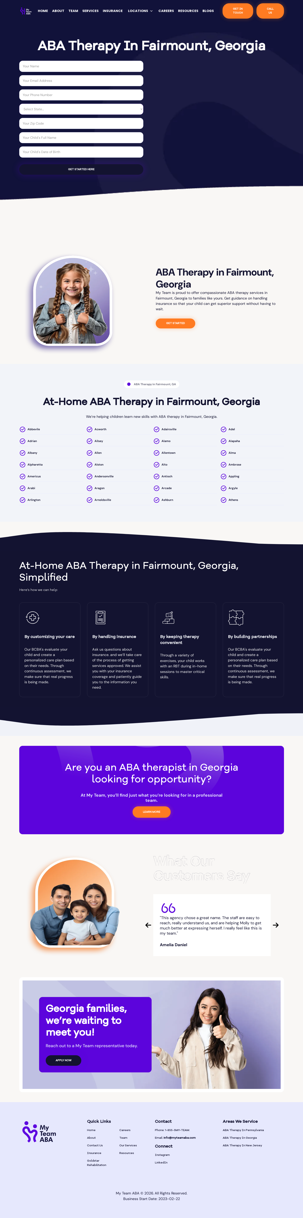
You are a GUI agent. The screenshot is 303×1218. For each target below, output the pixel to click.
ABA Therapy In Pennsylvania (243, 1130)
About (91, 1137)
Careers (125, 1130)
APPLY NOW (63, 1060)
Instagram (162, 1155)
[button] (140, 10)
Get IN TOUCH (238, 11)
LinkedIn (161, 1162)
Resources (126, 1153)
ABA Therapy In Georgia (240, 1137)
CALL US (270, 11)
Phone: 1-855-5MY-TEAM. (172, 1130)
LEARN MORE (151, 812)
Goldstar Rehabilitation (96, 1163)
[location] (51, 430)
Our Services (128, 1145)
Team (123, 1137)
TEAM (73, 10)
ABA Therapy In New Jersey (242, 1145)
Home (91, 1130)
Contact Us (95, 1145)
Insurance (94, 1153)
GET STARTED (175, 323)
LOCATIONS (138, 10)
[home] (25, 11)
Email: (175, 1137)
